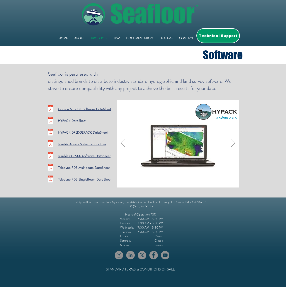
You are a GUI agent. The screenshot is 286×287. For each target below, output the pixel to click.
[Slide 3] (176, 180)
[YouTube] (165, 255)
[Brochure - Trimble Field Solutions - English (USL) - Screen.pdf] (50, 144)
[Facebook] (153, 255)
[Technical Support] (218, 35)
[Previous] (123, 143)
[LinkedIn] (130, 255)
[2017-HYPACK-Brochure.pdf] (50, 121)
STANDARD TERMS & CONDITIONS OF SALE (140, 269)
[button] (139, 38)
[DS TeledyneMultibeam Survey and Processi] (50, 168)
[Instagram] (119, 255)
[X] (142, 255)
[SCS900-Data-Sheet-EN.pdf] (50, 156)
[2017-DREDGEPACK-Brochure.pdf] (50, 132)
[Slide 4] (181, 180)
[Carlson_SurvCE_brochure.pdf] (50, 109)
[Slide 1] (170, 180)
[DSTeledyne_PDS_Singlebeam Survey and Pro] (50, 179)
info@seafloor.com (86, 202)
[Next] (233, 143)
